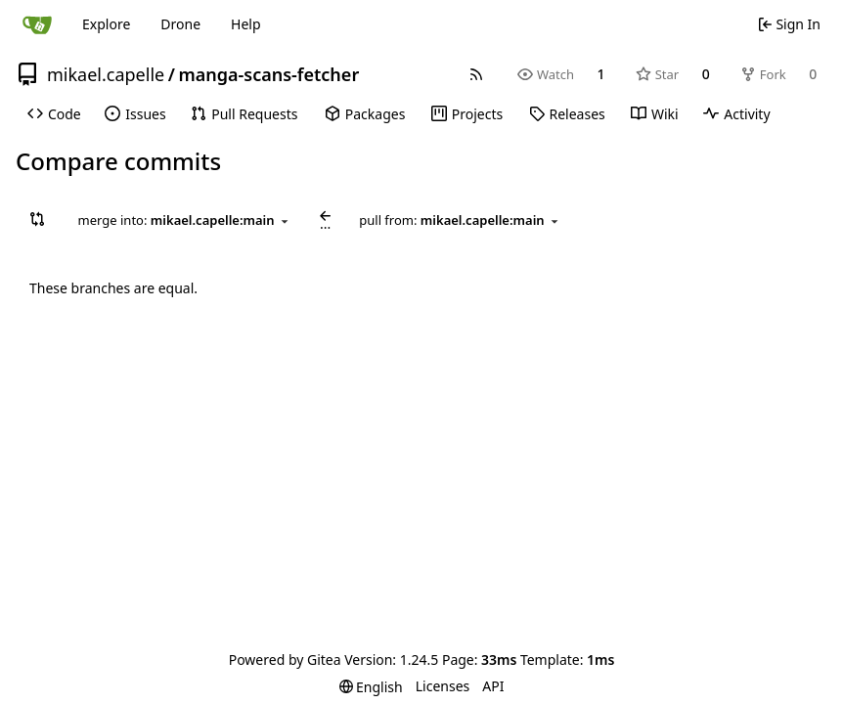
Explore (106, 24)
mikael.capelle (105, 74)
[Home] (37, 24)
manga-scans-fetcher (268, 74)
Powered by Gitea (285, 659)
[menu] (371, 687)
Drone (180, 24)
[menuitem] (54, 114)
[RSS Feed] (476, 74)
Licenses (443, 686)
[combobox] (185, 221)
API (493, 686)
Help (246, 24)
